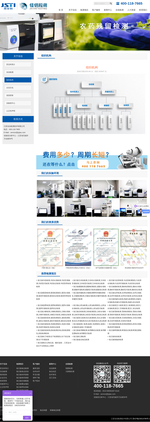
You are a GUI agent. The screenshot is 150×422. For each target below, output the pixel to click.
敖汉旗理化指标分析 (22, 387)
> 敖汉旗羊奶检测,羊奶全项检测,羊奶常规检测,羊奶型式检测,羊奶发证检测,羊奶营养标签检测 (53, 283)
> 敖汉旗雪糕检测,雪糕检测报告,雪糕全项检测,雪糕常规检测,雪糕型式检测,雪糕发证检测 (125, 313)
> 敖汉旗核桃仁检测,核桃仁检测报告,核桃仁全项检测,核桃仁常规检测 (89, 325)
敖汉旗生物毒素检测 (22, 381)
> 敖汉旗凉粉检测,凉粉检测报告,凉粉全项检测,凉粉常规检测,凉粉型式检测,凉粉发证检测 (89, 313)
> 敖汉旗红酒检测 (79, 336)
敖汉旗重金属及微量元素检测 (22, 384)
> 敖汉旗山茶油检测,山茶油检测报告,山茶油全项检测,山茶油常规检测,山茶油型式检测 (89, 306)
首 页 (61, 10)
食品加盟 (43, 410)
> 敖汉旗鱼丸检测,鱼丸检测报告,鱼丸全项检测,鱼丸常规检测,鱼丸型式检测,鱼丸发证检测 (89, 319)
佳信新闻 (52, 368)
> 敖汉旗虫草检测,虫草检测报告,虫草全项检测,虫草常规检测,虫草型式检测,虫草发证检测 (125, 294)
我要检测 (69, 368)
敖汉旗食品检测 (22, 368)
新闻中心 (108, 10)
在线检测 (120, 10)
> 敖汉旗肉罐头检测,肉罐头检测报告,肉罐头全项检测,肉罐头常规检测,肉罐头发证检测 (125, 300)
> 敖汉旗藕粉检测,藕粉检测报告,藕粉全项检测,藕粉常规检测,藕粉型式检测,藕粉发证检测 (125, 288)
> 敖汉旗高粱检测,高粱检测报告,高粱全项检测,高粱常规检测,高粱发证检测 (53, 325)
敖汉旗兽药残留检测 (22, 378)
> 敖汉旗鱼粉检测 (114, 336)
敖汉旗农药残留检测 (22, 375)
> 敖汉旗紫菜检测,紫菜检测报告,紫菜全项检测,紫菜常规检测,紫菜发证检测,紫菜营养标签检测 (53, 296)
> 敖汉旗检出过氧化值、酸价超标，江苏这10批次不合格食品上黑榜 (53, 344)
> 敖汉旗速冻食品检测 (80, 340)
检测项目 (84, 10)
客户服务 (96, 10)
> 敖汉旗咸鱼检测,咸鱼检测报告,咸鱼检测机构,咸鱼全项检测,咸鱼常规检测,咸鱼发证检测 (53, 319)
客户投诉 (36, 381)
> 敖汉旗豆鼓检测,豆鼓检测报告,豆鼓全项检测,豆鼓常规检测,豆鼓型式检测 (125, 319)
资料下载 (36, 378)
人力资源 (131, 10)
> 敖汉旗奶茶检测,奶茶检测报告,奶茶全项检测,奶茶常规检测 (125, 325)
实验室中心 (10, 103)
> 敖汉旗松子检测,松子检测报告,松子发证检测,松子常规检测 (53, 338)
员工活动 (52, 378)
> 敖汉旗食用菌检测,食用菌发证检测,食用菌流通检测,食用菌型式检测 (89, 331)
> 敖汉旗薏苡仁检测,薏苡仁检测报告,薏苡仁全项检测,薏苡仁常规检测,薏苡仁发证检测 (125, 306)
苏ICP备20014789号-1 (141, 419)
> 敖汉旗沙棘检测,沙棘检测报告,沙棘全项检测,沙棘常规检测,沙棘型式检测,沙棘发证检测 (53, 313)
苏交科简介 (10, 64)
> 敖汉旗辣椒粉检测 (115, 340)
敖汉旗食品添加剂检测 (22, 371)
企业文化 (9, 88)
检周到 (34, 410)
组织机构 (9, 80)
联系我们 (143, 10)
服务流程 (36, 368)
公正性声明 (10, 111)
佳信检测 (9, 72)
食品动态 (52, 371)
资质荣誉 (9, 95)
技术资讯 (52, 375)
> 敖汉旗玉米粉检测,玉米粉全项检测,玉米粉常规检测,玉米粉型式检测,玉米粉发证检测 (89, 281)
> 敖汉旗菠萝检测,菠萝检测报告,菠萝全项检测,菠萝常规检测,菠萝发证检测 (53, 306)
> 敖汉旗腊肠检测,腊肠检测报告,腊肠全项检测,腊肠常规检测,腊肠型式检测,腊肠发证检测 (89, 288)
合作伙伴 (36, 371)
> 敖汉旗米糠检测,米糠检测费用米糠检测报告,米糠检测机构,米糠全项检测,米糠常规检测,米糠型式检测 (89, 296)
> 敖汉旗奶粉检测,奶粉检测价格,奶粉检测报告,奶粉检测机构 (53, 331)
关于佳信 (73, 10)
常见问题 (36, 375)
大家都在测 (70, 371)
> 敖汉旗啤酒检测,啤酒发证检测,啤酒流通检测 (125, 331)
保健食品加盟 (55, 410)
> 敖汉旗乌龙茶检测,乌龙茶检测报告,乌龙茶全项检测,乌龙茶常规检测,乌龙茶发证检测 (125, 281)
